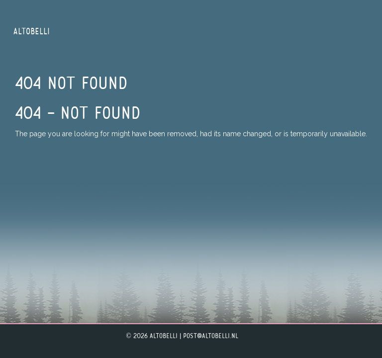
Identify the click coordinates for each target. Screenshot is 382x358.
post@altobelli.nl (210, 336)
